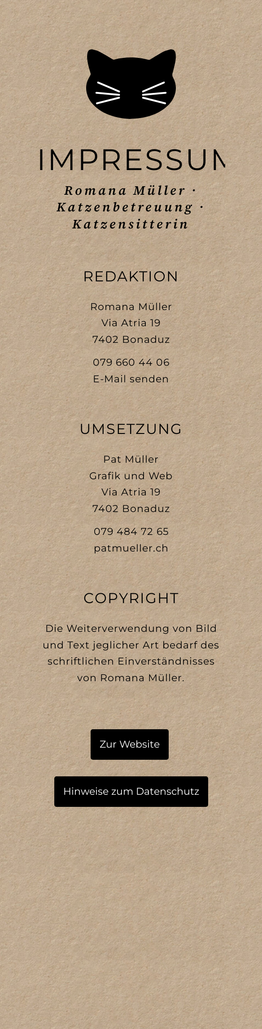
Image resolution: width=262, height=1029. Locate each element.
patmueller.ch (131, 548)
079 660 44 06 (131, 362)
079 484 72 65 (131, 531)
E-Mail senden (131, 379)
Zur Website (130, 744)
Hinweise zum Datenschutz (131, 791)
